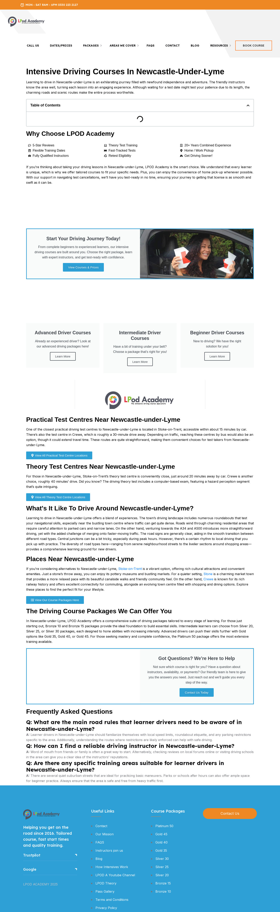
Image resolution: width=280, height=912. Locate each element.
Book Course (253, 45)
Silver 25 (162, 867)
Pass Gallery (104, 891)
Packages (91, 45)
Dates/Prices (61, 45)
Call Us (33, 45)
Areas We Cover (123, 45)
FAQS (150, 45)
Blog (195, 45)
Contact (172, 45)
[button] (248, 105)
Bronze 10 (163, 891)
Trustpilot (31, 855)
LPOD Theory (105, 883)
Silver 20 (162, 875)
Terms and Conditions (111, 900)
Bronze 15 (163, 883)
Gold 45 (161, 834)
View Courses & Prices (83, 267)
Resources (219, 45)
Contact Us (229, 813)
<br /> (140, 394)
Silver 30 (162, 859)
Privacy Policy (106, 908)
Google (29, 869)
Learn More (62, 356)
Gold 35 (161, 850)
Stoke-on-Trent (130, 569)
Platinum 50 (164, 826)
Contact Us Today (196, 692)
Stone (208, 574)
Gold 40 (161, 842)
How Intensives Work (111, 867)
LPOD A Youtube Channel (115, 875)
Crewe (208, 579)
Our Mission (104, 834)
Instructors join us (109, 850)
